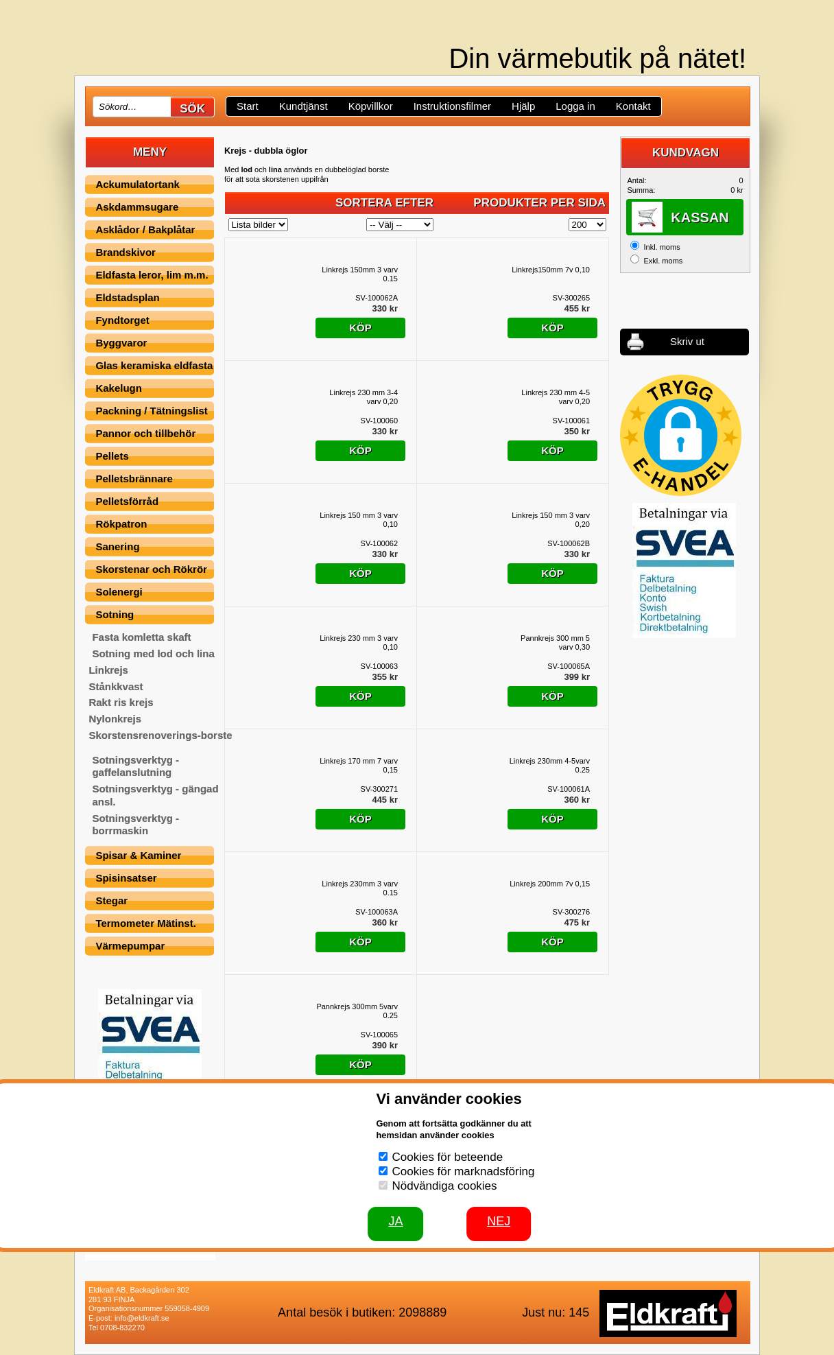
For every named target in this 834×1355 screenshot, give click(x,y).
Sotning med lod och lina (153, 653)
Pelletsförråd (126, 501)
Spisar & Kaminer (138, 855)
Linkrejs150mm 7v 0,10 (551, 270)
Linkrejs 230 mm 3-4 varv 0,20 (363, 397)
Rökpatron (121, 524)
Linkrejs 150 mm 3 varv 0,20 (551, 520)
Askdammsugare (136, 207)
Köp (360, 327)
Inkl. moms (661, 247)
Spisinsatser (125, 878)
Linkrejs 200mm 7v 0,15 (550, 884)
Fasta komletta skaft (141, 637)
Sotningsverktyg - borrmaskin (135, 824)
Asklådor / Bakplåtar (145, 229)
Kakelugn (118, 388)
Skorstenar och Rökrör (151, 569)
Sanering (117, 546)
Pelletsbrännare (134, 478)
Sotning (114, 614)
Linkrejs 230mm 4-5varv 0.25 (550, 766)
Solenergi (118, 592)
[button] (680, 435)
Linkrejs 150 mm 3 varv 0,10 (359, 520)
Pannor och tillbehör (145, 433)
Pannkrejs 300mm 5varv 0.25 (357, 1011)
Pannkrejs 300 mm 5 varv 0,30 (555, 643)
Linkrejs (108, 670)
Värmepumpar (130, 946)
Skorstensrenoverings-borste (160, 735)
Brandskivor (125, 252)
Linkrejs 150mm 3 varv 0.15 (360, 274)
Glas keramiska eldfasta (154, 365)
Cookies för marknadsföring (463, 1171)
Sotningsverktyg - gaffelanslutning (135, 766)
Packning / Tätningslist (151, 410)
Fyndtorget (122, 320)
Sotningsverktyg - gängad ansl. (155, 795)
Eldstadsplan (127, 297)
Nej (498, 1221)
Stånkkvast (115, 686)
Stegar (111, 900)
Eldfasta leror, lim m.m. (151, 275)
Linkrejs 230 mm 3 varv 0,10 (359, 643)
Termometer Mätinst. (145, 923)
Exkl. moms (662, 261)
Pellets (111, 456)
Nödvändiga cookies (444, 1185)
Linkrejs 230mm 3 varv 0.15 (360, 888)
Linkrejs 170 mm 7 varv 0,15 (359, 766)
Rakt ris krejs (120, 702)
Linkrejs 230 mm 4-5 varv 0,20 (555, 397)
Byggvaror (121, 343)
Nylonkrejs (114, 718)
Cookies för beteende (447, 1157)
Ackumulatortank (137, 184)
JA (395, 1221)
